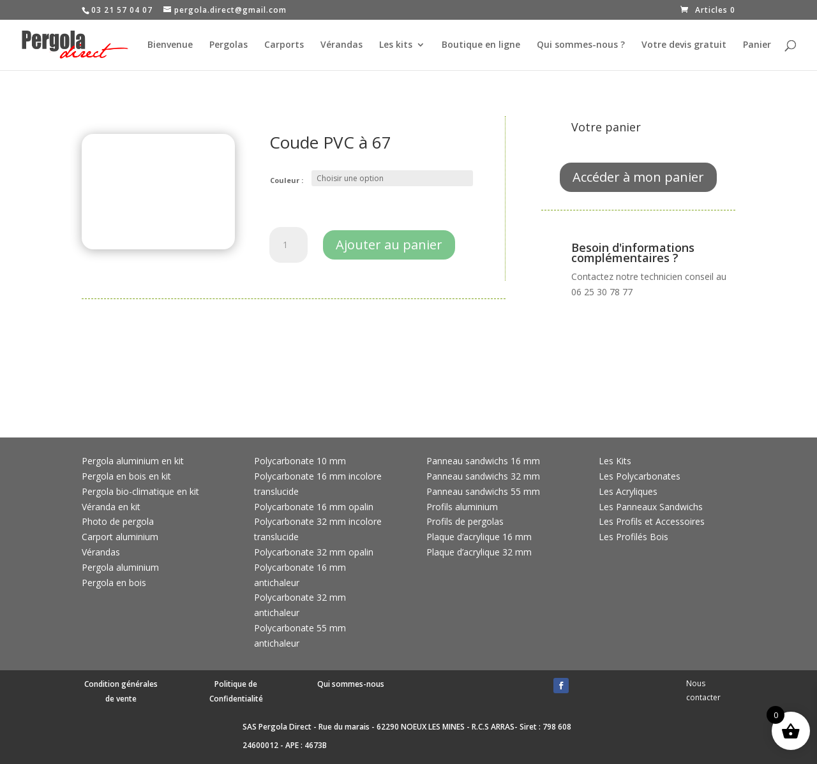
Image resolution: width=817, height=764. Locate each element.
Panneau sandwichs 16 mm (483, 461)
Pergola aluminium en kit (133, 461)
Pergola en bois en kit (126, 476)
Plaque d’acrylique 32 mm (479, 552)
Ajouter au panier (389, 244)
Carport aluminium (120, 537)
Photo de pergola (118, 521)
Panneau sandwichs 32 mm (483, 476)
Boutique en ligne (481, 45)
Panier (757, 45)
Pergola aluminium (120, 567)
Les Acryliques (628, 491)
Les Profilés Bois (633, 537)
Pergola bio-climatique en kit (140, 491)
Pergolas (228, 45)
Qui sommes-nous (350, 684)
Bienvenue (170, 45)
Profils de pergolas (465, 521)
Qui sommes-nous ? (581, 45)
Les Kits (615, 461)
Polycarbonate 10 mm (300, 461)
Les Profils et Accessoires (652, 521)
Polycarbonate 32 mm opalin (313, 552)
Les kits (395, 45)
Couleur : (286, 180)
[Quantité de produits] (288, 245)
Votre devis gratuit (683, 45)
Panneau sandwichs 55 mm (483, 491)
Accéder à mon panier (638, 177)
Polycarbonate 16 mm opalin (313, 507)
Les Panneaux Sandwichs (651, 507)
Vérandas (341, 45)
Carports (284, 45)
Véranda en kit (111, 507)
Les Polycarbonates (639, 476)
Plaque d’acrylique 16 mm (479, 537)
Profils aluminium (462, 507)
